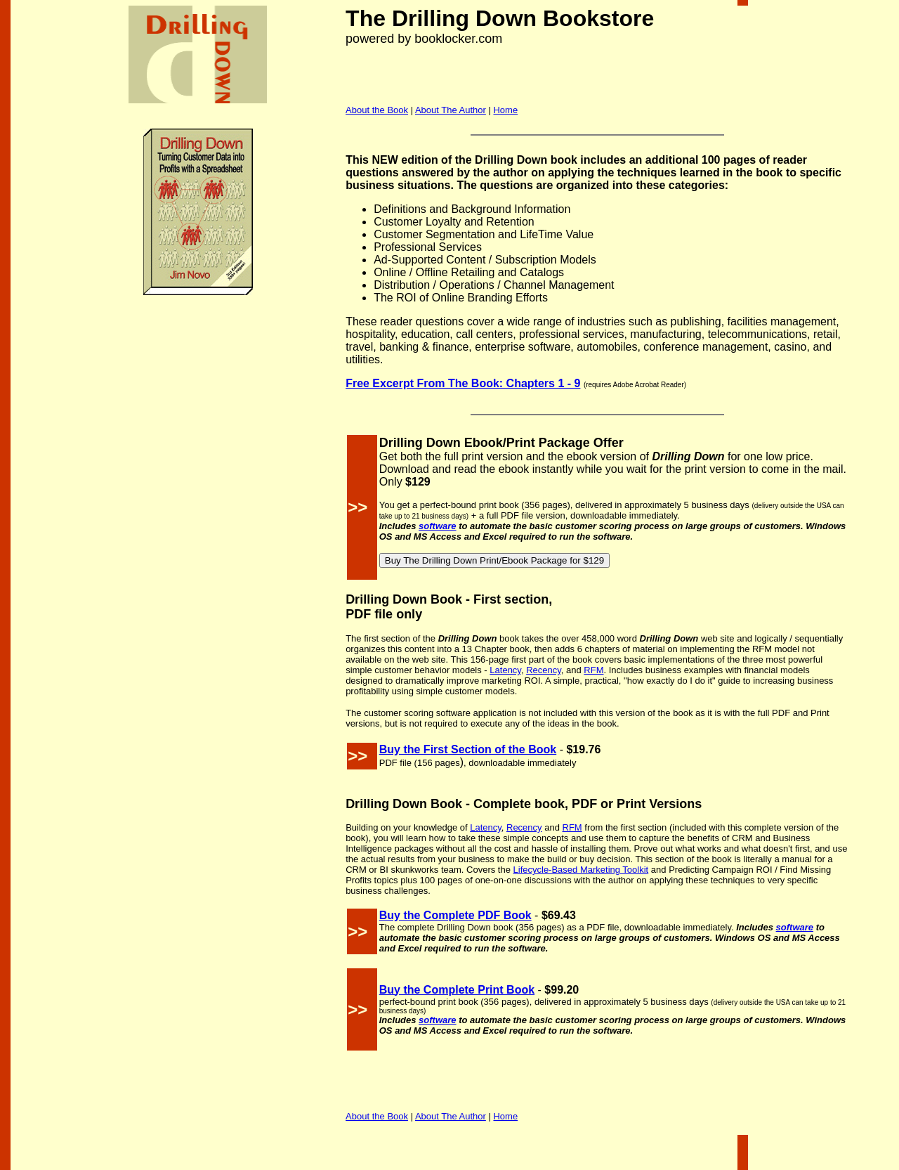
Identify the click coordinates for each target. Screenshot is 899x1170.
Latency (505, 670)
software (437, 526)
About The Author (450, 110)
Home (505, 110)
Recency (543, 670)
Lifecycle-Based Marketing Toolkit (581, 869)
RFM (593, 670)
